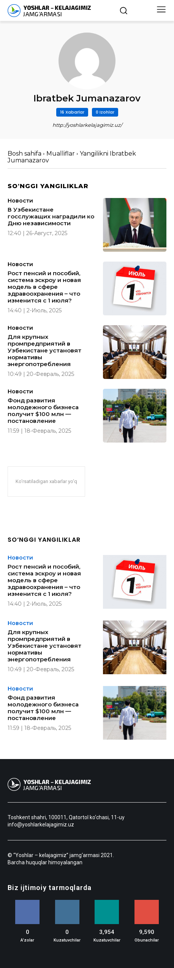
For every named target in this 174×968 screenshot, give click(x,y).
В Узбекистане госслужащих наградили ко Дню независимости (51, 216)
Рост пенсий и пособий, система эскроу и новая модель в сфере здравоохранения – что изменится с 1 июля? (44, 287)
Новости (20, 200)
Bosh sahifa (24, 153)
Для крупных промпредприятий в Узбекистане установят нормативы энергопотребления (44, 350)
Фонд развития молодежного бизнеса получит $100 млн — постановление (43, 410)
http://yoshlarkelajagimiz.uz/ (87, 125)
